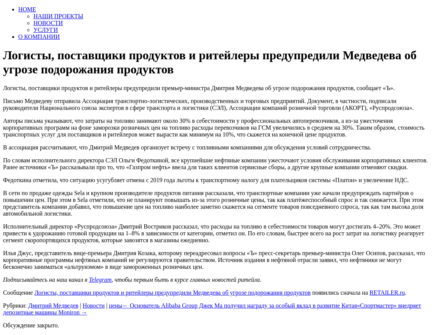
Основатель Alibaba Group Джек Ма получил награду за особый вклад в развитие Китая (239, 305)
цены (115, 305)
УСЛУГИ (45, 30)
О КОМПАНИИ (39, 36)
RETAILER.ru (387, 292)
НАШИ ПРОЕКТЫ (58, 16)
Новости (93, 305)
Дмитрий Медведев (53, 305)
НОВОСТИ (48, 23)
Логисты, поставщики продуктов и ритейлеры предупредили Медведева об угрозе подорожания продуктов (172, 292)
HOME (27, 9)
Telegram (100, 279)
